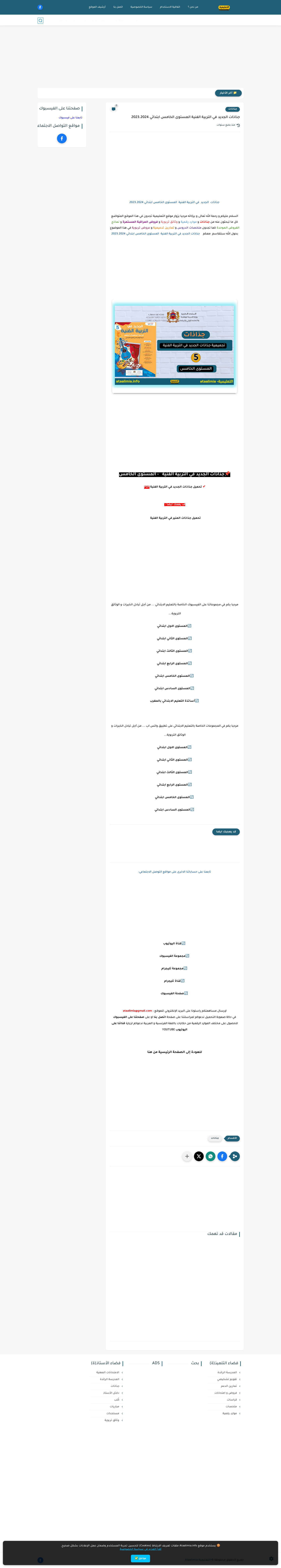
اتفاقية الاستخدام (170, 7)
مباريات (172, 20)
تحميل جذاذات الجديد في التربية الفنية (176, 487)
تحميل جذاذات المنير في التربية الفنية (175, 518)
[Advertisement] (140, 57)
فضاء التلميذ (193, 20)
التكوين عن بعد (68, 20)
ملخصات (232, 1406)
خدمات (137, 20)
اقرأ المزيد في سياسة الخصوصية (140, 1549)
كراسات (232, 1400)
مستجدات (237, 20)
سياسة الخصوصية (141, 7)
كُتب (117, 1400)
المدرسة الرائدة (154, 20)
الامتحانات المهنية (108, 1372)
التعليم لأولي (116, 20)
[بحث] (40, 21)
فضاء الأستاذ (219, 20)
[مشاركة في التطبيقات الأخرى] (187, 1156)
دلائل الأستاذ (111, 1393)
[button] (222, 1156)
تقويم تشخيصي (227, 1379)
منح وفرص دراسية (93, 20)
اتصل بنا (117, 7)
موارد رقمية (230, 1413)
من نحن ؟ (193, 7)
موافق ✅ (140, 1558)
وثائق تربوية (112, 1420)
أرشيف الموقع (96, 7)
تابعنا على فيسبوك (70, 117)
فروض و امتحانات (226, 1393)
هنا (149, 1052)
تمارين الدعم (229, 1386)
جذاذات (232, 109)
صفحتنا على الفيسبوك (128, 1017)
